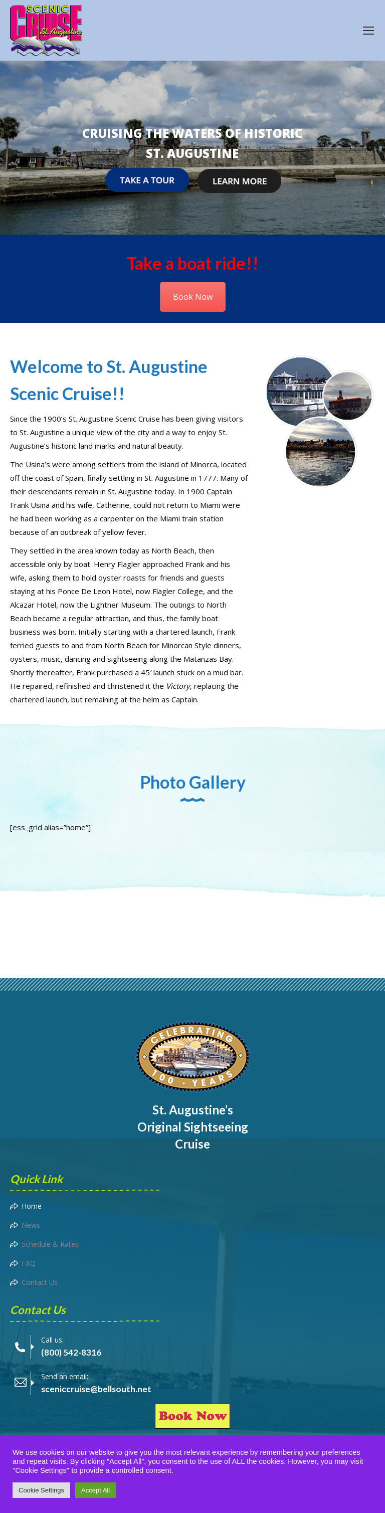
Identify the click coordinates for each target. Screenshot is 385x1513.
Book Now (193, 296)
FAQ (29, 1263)
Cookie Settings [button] (41, 1490)
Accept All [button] (95, 1490)
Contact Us (40, 1282)
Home (32, 1206)
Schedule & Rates (50, 1244)
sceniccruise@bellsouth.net (96, 1389)
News (31, 1225)
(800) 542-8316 (71, 1352)
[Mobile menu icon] (368, 30)
